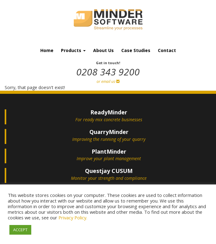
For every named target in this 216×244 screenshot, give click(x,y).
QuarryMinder (108, 132)
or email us (108, 81)
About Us (103, 50)
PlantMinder (109, 151)
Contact (167, 50)
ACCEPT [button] (20, 229)
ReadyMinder (108, 112)
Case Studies (135, 50)
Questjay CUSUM (109, 171)
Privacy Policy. (72, 217)
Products (73, 50)
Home (46, 50)
